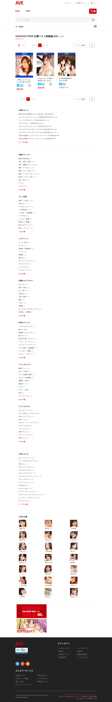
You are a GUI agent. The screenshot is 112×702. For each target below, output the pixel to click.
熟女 (21, 300)
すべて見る (22, 142)
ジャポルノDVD (63, 648)
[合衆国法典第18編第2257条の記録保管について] (79, 694)
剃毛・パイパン (25, 228)
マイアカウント (43, 678)
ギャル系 (23, 291)
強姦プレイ (23, 384)
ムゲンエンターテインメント (30, 476)
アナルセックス (25, 207)
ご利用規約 (62, 657)
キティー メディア (25, 435)
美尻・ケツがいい (26, 168)
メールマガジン (83, 657)
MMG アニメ (23, 438)
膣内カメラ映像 (25, 222)
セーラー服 (24, 242)
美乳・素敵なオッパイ (28, 165)
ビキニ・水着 (24, 390)
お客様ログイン (63, 654)
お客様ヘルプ (81, 3)
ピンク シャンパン (26, 482)
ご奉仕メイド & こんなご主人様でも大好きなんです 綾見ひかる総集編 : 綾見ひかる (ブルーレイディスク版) (24, 81)
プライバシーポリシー (23, 685)
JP (93, 3)
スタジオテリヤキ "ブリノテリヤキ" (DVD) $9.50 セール (37, 132)
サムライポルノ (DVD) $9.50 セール (31, 123)
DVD (17, 11)
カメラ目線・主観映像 (27, 348)
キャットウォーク (26, 458)
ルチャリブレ (24, 501)
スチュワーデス (24, 264)
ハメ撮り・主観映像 (26, 213)
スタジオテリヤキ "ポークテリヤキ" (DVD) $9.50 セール (37, 129)
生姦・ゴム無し (25, 201)
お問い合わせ (42, 675)
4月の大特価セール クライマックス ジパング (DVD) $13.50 (38, 135)
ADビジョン (23, 420)
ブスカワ (22, 186)
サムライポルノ (25, 488)
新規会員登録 (82, 654)
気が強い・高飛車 (25, 312)
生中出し (23, 204)
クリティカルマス (25, 426)
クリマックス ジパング (27, 491)
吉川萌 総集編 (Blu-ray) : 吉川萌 (65, 79)
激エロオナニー (25, 225)
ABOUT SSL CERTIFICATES (21, 657)
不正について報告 (22, 678)
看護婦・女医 (24, 381)
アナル (21, 387)
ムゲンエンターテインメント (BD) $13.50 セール (35, 126)
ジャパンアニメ (24, 429)
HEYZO (22, 464)
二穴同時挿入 (24, 210)
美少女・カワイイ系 (27, 177)
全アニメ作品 (24, 371)
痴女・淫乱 (24, 288)
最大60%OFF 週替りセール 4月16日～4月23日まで (36, 114)
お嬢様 (21, 306)
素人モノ (23, 336)
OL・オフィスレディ (27, 261)
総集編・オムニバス (27, 333)
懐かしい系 (23, 329)
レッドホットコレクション (29, 498)
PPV (28, 11)
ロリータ (23, 284)
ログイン (68, 3)
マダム (22, 303)
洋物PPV (80, 651)
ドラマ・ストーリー (27, 342)
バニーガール (24, 267)
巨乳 (21, 393)
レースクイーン (25, 270)
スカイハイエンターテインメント (31, 495)
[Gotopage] (80, 45)
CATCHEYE (23, 485)
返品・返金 (19, 681)
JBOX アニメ (23, 432)
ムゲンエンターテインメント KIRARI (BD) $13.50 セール (37, 117)
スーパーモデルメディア (28, 461)
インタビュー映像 (25, 351)
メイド (22, 252)
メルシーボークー (26, 479)
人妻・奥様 (24, 297)
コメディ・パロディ (26, 354)
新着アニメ (24, 368)
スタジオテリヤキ (26, 470)
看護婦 (22, 255)
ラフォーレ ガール (26, 467)
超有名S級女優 (25, 159)
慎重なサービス (43, 681)
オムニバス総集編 (25, 378)
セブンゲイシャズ (25, 410)
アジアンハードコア (27, 345)
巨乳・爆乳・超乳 (26, 162)
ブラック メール (25, 396)
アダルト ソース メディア (28, 423)
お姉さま (23, 294)
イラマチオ (24, 216)
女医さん (22, 258)
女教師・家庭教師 (26, 249)
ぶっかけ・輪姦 (25, 219)
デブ (21, 183)
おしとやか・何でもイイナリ (30, 309)
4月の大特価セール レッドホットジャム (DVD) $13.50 (36, 139)
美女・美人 (24, 180)
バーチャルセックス (26, 326)
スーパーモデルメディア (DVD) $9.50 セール (33, 120)
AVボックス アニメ (25, 416)
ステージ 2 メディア (27, 473)
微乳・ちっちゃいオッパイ (29, 174)
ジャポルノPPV (82, 648)
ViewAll (21, 190)
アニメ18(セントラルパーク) (29, 413)
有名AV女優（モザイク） (28, 339)
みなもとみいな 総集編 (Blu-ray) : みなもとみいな (45, 79)
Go (92, 45)
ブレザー (22, 246)
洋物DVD (61, 651)
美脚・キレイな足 (26, 171)
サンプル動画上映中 (26, 375)
